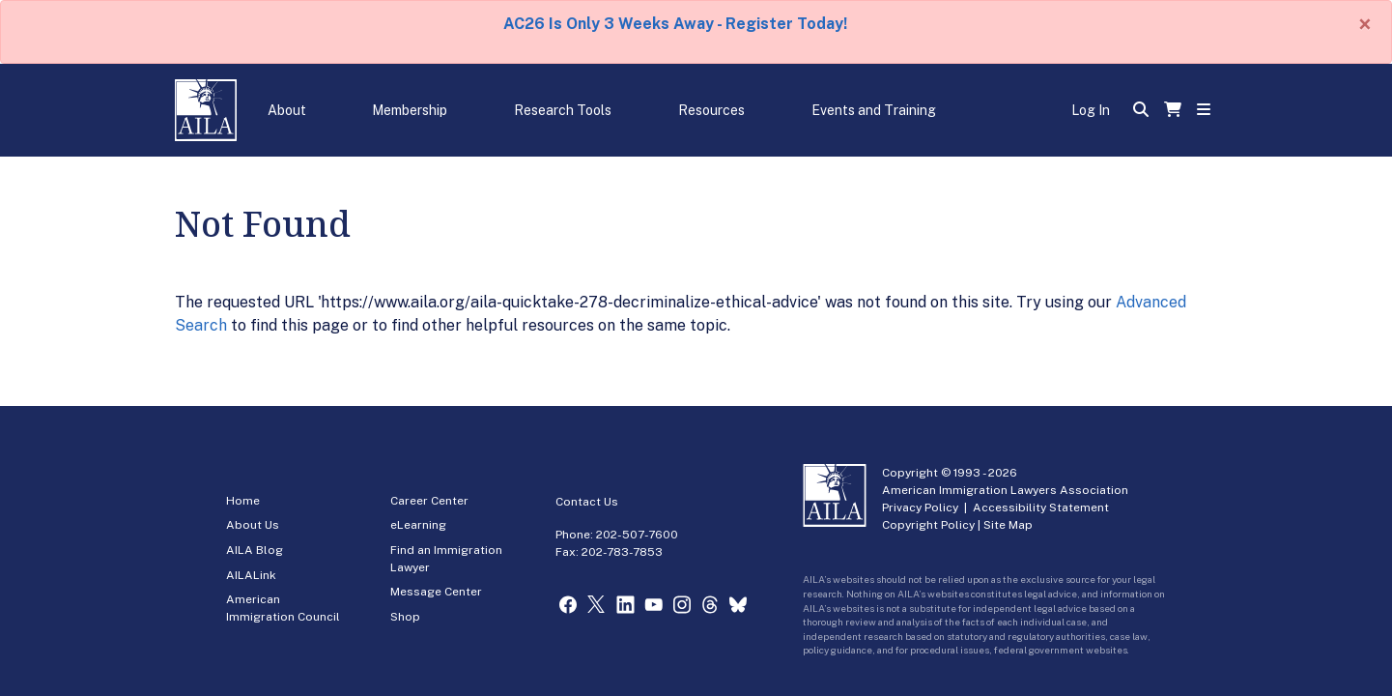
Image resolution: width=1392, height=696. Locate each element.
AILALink (251, 575)
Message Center (436, 591)
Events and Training (873, 110)
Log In (1090, 110)
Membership (409, 110)
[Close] (1365, 24)
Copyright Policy (928, 525)
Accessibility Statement (1041, 507)
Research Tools (562, 110)
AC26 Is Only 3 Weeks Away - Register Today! (675, 23)
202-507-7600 (637, 534)
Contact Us (586, 501)
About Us (252, 525)
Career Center (429, 501)
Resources (711, 110)
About (287, 110)
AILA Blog (254, 550)
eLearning (418, 525)
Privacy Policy (920, 507)
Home (243, 501)
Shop (405, 617)
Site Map (1008, 525)
